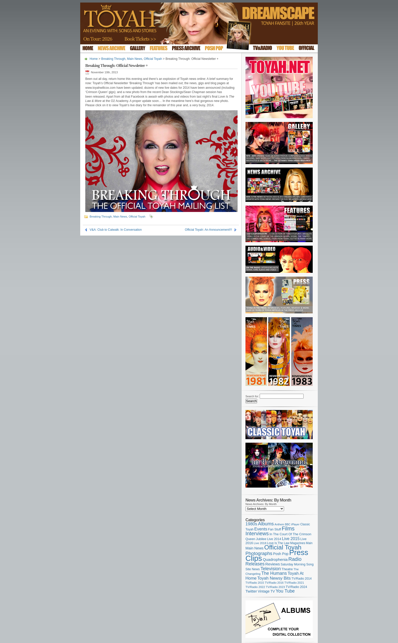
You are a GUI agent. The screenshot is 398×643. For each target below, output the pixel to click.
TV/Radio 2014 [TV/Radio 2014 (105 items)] (301, 578)
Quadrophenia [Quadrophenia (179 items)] (275, 559)
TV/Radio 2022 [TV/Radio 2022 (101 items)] (255, 586)
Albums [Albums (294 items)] (266, 523)
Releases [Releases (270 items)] (254, 563)
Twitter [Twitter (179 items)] (251, 591)
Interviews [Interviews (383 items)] (257, 533)
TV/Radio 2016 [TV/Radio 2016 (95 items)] (274, 582)
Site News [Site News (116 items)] (252, 569)
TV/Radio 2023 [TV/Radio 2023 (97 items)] (275, 586)
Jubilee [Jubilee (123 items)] (261, 539)
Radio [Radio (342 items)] (295, 559)
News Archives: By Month (261, 504)
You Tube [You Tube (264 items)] (285, 591)
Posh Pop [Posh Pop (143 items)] (280, 554)
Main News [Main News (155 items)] (254, 548)
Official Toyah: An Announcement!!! (208, 229)
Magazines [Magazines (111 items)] (297, 543)
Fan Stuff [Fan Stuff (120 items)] (274, 529)
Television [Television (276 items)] (270, 568)
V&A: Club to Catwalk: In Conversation (116, 229)
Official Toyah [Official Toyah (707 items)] (282, 547)
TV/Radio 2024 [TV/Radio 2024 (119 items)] (296, 587)
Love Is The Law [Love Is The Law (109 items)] (278, 543)
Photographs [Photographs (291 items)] (258, 553)
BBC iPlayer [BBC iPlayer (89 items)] (292, 524)
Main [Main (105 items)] (309, 543)
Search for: (252, 396)
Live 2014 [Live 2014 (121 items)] (274, 539)
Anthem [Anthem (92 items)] (279, 524)
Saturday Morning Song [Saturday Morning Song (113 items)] (297, 564)
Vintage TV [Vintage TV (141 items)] (266, 591)
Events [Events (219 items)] (260, 529)
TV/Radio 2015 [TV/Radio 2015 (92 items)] (254, 582)
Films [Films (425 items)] (288, 528)
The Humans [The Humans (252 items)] (274, 573)
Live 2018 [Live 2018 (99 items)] (260, 543)
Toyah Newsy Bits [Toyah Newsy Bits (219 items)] (274, 578)
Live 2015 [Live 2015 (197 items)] (291, 538)
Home (94, 59)
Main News (134, 59)
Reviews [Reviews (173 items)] (272, 564)
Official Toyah (153, 59)
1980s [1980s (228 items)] (251, 524)
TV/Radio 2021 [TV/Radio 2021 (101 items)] (294, 582)
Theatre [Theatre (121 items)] (287, 569)
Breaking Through (113, 59)
